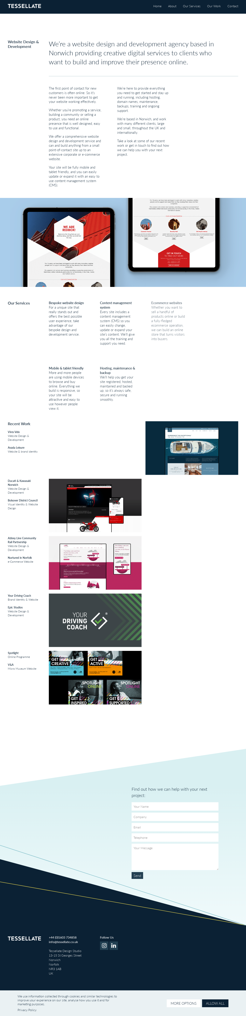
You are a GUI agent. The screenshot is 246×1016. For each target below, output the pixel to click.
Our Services (192, 6)
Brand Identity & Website (19, 597)
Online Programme (15, 655)
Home (157, 6)
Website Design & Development (14, 436)
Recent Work (19, 423)
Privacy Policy (27, 1010)
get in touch (137, 145)
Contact (232, 6)
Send (137, 875)
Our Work (214, 6)
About (172, 6)
